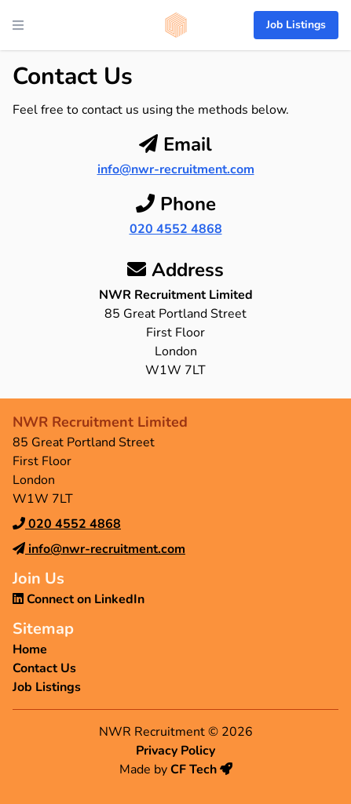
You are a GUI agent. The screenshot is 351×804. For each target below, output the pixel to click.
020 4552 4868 (176, 229)
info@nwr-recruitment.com (175, 169)
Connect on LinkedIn (78, 599)
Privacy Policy (175, 750)
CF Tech (201, 769)
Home (30, 649)
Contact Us (44, 668)
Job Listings (296, 24)
